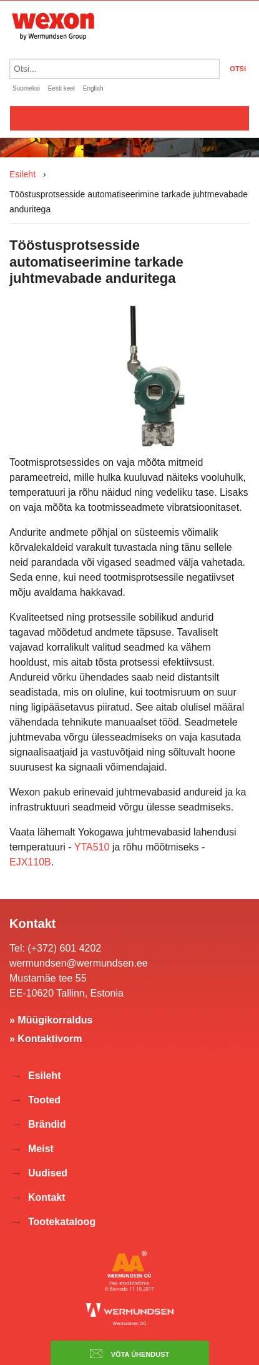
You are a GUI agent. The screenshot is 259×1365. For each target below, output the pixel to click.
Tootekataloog (61, 1221)
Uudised (47, 1173)
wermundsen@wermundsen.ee (78, 963)
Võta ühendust (130, 1353)
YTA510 (93, 847)
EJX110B (30, 862)
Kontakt (47, 1197)
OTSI (238, 68)
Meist (41, 1148)
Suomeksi (26, 88)
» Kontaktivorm (45, 1038)
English (93, 88)
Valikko (129, 118)
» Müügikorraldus (50, 1020)
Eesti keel (61, 88)
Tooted (44, 1100)
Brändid (47, 1124)
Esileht (22, 174)
